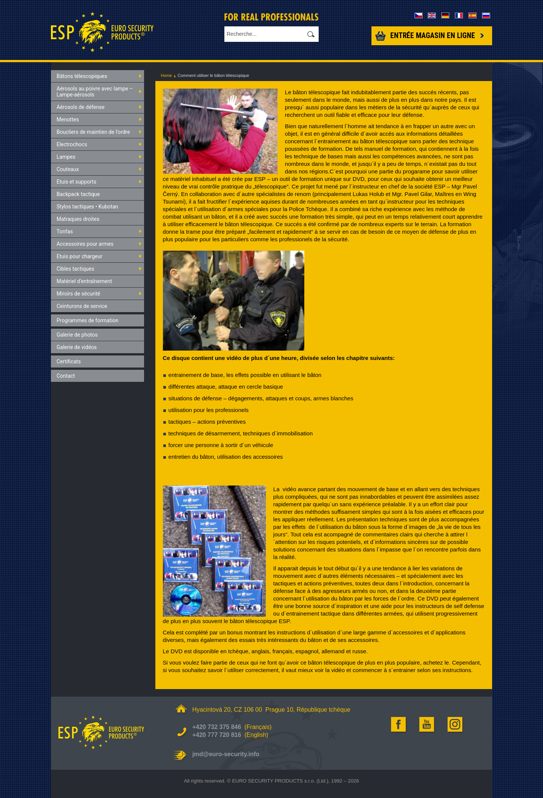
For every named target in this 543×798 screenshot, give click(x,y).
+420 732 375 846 (216, 727)
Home (166, 75)
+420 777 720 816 (216, 735)
